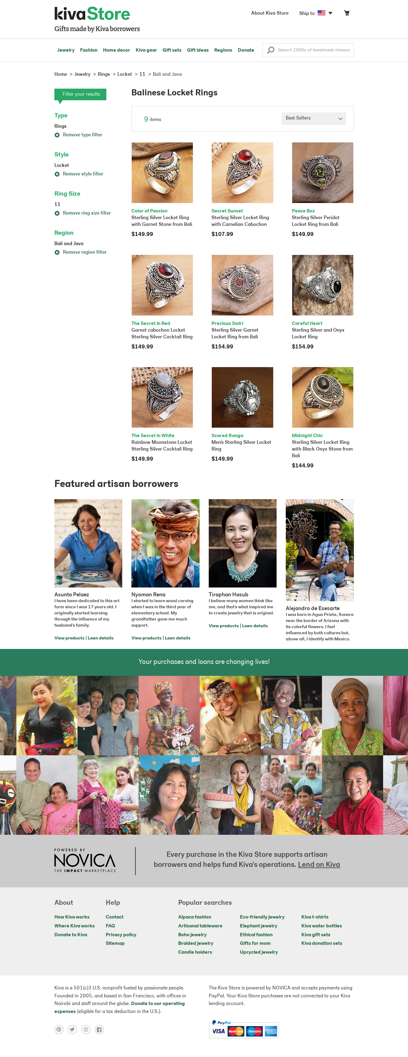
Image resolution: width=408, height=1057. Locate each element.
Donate (246, 50)
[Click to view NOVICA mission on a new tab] (85, 861)
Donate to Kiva (70, 935)
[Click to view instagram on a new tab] (88, 1029)
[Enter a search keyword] (308, 50)
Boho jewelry (192, 935)
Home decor (116, 50)
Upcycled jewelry (259, 952)
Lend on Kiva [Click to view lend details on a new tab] (319, 865)
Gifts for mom (255, 943)
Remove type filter (78, 135)
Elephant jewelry (258, 926)
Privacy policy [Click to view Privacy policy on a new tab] (121, 935)
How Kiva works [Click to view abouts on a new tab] (72, 917)
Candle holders (195, 952)
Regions (223, 50)
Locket (61, 165)
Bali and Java (68, 243)
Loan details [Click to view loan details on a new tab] (100, 638)
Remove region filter (80, 252)
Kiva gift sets (315, 935)
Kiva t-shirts (315, 917)
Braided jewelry (195, 943)
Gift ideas (198, 50)
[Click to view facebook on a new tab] (101, 1029)
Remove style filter (78, 174)
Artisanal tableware (200, 926)
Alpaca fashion (194, 917)
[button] (270, 51)
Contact (114, 917)
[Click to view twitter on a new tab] (74, 1029)
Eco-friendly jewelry (262, 917)
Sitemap (115, 943)
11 (57, 204)
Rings (60, 126)
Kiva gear (146, 50)
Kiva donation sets (321, 943)
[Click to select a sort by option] (314, 118)
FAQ (110, 926)
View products (69, 638)
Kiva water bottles (321, 926)
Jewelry (66, 50)
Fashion (88, 50)
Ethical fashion (256, 935)
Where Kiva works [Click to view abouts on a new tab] (74, 926)
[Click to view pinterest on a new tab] (61, 1029)
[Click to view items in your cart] (346, 14)
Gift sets (172, 50)
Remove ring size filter (82, 213)
